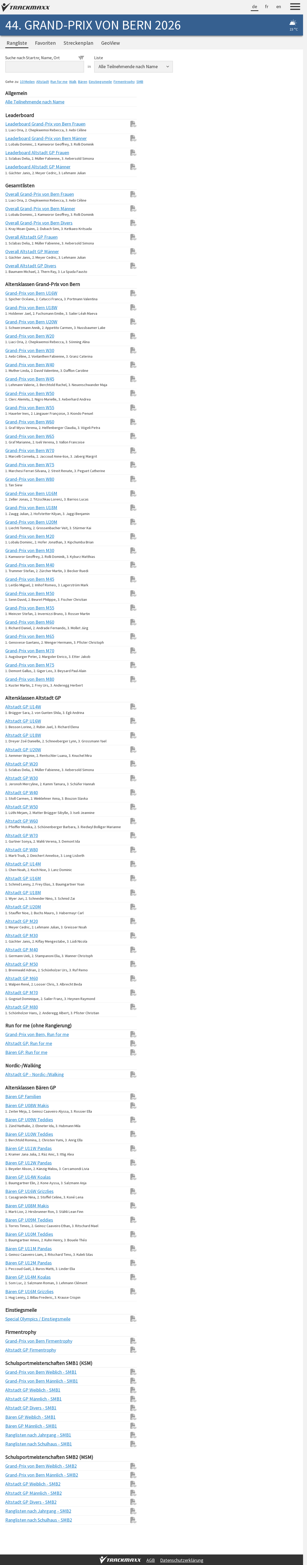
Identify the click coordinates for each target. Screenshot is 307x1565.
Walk (72, 81)
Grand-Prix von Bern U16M (15, 493)
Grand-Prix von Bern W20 (15, 336)
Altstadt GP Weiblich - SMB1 (15, 1390)
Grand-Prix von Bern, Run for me (15, 1034)
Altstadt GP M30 (15, 935)
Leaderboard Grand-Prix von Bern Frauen (15, 124)
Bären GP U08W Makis (15, 1105)
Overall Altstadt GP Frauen (15, 237)
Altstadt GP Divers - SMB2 (15, 1502)
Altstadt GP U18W (15, 735)
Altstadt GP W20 (15, 764)
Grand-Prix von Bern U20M (15, 522)
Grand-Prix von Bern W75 (15, 465)
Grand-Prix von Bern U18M (15, 507)
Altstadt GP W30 (15, 778)
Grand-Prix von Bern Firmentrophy (15, 1341)
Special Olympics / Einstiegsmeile (15, 1319)
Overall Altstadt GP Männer (15, 251)
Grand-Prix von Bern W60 (15, 422)
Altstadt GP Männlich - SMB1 (15, 1399)
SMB (139, 81)
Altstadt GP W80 (15, 850)
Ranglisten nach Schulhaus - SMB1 (15, 1444)
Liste (98, 57)
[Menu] (295, 7)
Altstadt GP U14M (15, 864)
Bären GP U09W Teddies (15, 1120)
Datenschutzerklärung (181, 1560)
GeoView (110, 43)
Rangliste (17, 43)
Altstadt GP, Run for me (15, 1043)
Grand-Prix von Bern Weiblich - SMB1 (15, 1372)
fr (266, 6)
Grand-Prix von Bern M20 (15, 536)
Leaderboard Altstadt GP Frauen (15, 152)
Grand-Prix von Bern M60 (15, 622)
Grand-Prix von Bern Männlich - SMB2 (15, 1475)
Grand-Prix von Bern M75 (15, 665)
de (254, 6)
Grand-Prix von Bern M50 (15, 593)
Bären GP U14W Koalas (15, 1177)
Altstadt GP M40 (15, 950)
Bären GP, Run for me (15, 1052)
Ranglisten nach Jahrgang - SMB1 (15, 1435)
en (278, 6)
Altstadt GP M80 (15, 1007)
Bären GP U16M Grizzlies (15, 1291)
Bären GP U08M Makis (15, 1206)
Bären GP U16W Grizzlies (15, 1191)
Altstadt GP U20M (15, 907)
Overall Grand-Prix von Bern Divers (15, 223)
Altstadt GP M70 (15, 992)
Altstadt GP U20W (15, 750)
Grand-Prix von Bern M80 (15, 679)
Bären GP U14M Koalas (15, 1277)
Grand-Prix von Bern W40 (15, 365)
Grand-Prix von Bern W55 (15, 407)
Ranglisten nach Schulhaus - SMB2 (15, 1520)
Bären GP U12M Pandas (15, 1263)
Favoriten (45, 43)
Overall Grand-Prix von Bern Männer (15, 209)
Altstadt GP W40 (15, 792)
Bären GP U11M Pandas (15, 1249)
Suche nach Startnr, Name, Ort (44, 57)
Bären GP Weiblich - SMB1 (15, 1417)
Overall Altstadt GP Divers (15, 266)
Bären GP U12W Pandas (15, 1163)
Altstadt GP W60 (15, 821)
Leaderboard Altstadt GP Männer (15, 167)
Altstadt (42, 81)
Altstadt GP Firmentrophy (15, 1350)
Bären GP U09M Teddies (15, 1220)
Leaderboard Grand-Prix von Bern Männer (15, 138)
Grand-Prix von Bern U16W (15, 293)
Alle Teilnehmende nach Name (15, 102)
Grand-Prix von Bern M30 (15, 550)
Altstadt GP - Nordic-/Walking (15, 1074)
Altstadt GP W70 (15, 835)
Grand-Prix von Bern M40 (15, 565)
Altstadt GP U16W (15, 721)
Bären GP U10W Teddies (15, 1134)
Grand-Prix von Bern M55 (15, 608)
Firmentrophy (124, 81)
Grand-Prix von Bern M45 (15, 579)
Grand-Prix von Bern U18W (15, 307)
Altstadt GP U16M (15, 878)
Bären (82, 81)
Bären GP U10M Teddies (15, 1234)
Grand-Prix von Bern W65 (15, 436)
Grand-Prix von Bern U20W (15, 322)
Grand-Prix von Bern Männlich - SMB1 (15, 1381)
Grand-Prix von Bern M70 (15, 651)
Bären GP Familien (15, 1096)
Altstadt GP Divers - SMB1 (15, 1408)
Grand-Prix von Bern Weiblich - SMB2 (15, 1466)
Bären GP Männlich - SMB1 (15, 1426)
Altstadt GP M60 (15, 978)
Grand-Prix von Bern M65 (15, 636)
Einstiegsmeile (100, 81)
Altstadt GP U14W (15, 707)
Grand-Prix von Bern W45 (15, 379)
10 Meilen (27, 81)
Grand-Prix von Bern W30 (15, 350)
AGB (150, 1560)
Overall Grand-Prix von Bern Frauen (15, 194)
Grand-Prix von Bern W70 (15, 450)
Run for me (59, 81)
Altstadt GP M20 (15, 921)
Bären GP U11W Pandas (15, 1148)
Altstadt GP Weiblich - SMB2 (15, 1484)
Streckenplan (78, 43)
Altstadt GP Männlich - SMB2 (15, 1493)
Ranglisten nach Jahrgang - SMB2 (15, 1511)
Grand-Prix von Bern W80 (15, 479)
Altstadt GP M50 (15, 964)
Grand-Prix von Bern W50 (15, 393)
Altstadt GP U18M (15, 892)
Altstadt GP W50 (15, 807)
